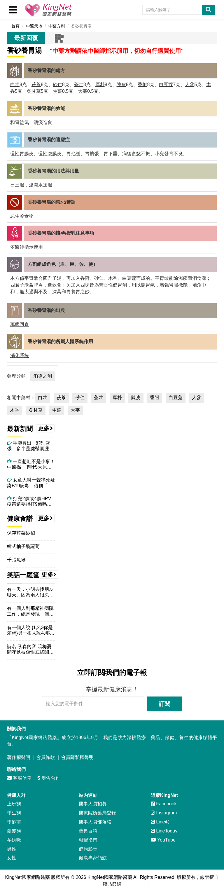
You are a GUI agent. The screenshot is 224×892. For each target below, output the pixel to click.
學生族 (14, 812)
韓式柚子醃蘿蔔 (23, 546)
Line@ (160, 821)
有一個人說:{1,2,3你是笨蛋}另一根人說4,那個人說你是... (31, 630)
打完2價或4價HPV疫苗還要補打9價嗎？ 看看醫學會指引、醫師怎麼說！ (31, 501)
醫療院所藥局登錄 (97, 812)
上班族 (14, 803)
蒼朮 (78, 84)
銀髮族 (14, 830)
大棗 (82, 91)
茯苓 (36, 84)
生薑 (57, 91)
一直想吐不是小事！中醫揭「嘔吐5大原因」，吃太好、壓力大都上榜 (31, 464)
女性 (11, 857)
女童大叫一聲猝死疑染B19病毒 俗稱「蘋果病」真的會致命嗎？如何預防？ (31, 482)
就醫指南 (88, 839)
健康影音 (88, 848)
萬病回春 (19, 324)
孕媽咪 (14, 839)
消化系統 (19, 355)
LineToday (164, 830)
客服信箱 (19, 778)
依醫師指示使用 (26, 247)
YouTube (163, 839)
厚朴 (100, 84)
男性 (11, 848)
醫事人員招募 (93, 803)
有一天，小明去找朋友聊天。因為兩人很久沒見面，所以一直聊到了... (30, 592)
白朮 (15, 84)
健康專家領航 (93, 857)
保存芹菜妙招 (21, 532)
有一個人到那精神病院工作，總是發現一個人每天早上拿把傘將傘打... (30, 611)
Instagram (164, 812)
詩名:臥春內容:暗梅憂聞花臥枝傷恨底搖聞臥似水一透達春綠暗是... (30, 649)
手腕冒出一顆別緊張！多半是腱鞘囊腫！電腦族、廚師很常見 (30, 446)
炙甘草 (34, 91)
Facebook (164, 803)
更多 (45, 428)
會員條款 (45, 757)
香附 (142, 84)
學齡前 (14, 821)
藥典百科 (88, 830)
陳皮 (121, 84)
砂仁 (57, 84)
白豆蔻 (166, 84)
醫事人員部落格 (95, 821)
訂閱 (164, 704)
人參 (189, 84)
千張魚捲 (16, 559)
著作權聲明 (18, 757)
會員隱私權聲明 (77, 757)
